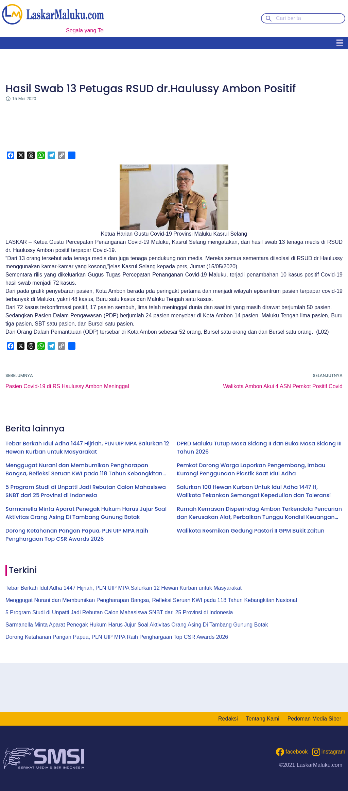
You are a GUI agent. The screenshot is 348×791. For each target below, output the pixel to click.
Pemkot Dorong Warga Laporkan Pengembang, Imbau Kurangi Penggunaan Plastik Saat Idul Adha (251, 469)
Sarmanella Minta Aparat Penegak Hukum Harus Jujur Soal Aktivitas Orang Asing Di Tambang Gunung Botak (86, 513)
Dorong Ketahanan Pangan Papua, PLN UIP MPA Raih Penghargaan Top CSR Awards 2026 (76, 535)
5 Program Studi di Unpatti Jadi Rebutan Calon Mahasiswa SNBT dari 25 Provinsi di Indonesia (85, 491)
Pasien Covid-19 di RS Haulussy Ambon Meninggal (67, 386)
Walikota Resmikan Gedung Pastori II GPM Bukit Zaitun (251, 531)
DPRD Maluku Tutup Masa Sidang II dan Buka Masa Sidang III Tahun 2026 (259, 448)
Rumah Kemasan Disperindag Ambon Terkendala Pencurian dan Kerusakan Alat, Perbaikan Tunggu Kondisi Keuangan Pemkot (259, 513)
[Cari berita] (303, 18)
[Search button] (269, 18)
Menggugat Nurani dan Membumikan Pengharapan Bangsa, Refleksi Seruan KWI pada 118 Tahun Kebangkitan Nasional (83, 469)
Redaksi (228, 719)
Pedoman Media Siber (314, 719)
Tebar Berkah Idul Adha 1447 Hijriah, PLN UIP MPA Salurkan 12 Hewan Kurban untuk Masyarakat (87, 448)
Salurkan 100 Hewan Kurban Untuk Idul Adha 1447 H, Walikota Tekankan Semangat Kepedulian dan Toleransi (254, 491)
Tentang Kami (262, 719)
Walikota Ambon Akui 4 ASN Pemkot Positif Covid (283, 386)
